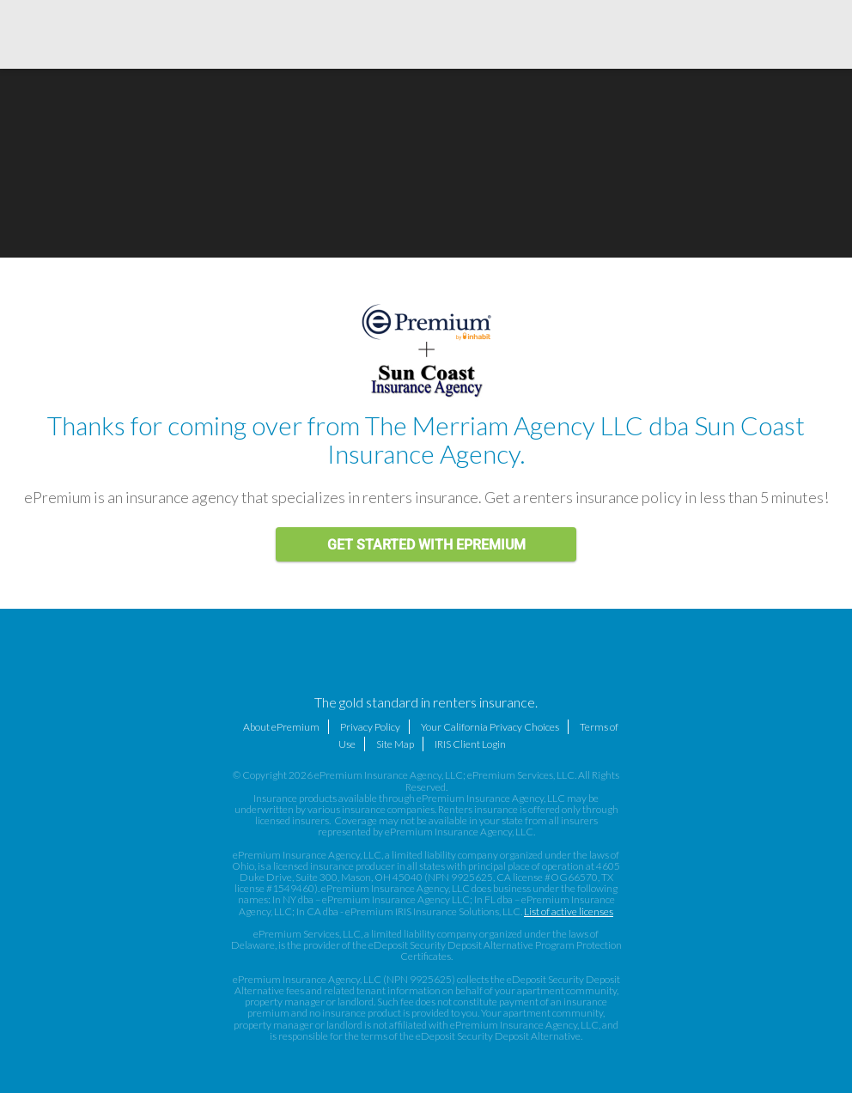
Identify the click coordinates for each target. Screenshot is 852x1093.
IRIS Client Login (470, 744)
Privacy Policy (370, 726)
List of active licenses (568, 911)
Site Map (395, 744)
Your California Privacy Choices (490, 726)
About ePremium (281, 726)
